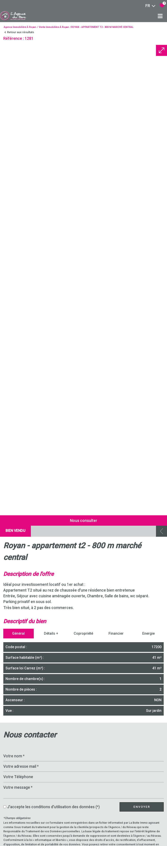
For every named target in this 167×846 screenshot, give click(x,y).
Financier (116, 836)
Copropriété (83, 836)
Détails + (51, 836)
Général (18, 836)
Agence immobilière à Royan (20, 27)
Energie (148, 836)
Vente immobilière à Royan (54, 27)
